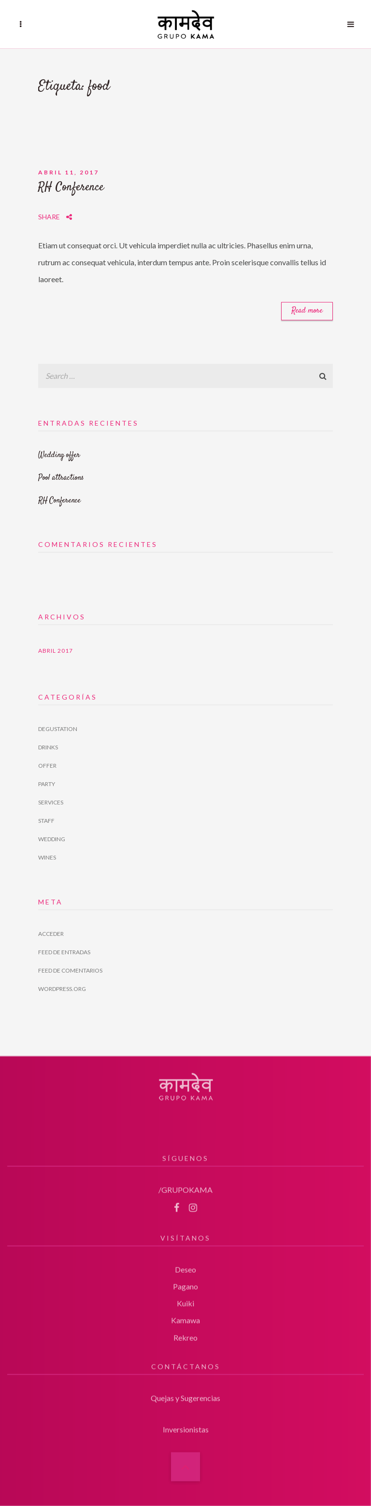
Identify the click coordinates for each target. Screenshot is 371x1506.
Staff (46, 820)
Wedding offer (59, 455)
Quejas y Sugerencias (185, 1393)
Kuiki (185, 1299)
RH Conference (71, 187)
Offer (47, 765)
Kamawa (185, 1316)
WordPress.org (62, 988)
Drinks (48, 747)
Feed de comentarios (70, 970)
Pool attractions (61, 478)
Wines (47, 857)
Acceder (51, 933)
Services (50, 802)
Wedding (51, 839)
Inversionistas (186, 1425)
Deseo (185, 1265)
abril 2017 (55, 650)
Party (46, 784)
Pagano (185, 1282)
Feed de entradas (64, 952)
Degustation (57, 728)
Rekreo (185, 1333)
